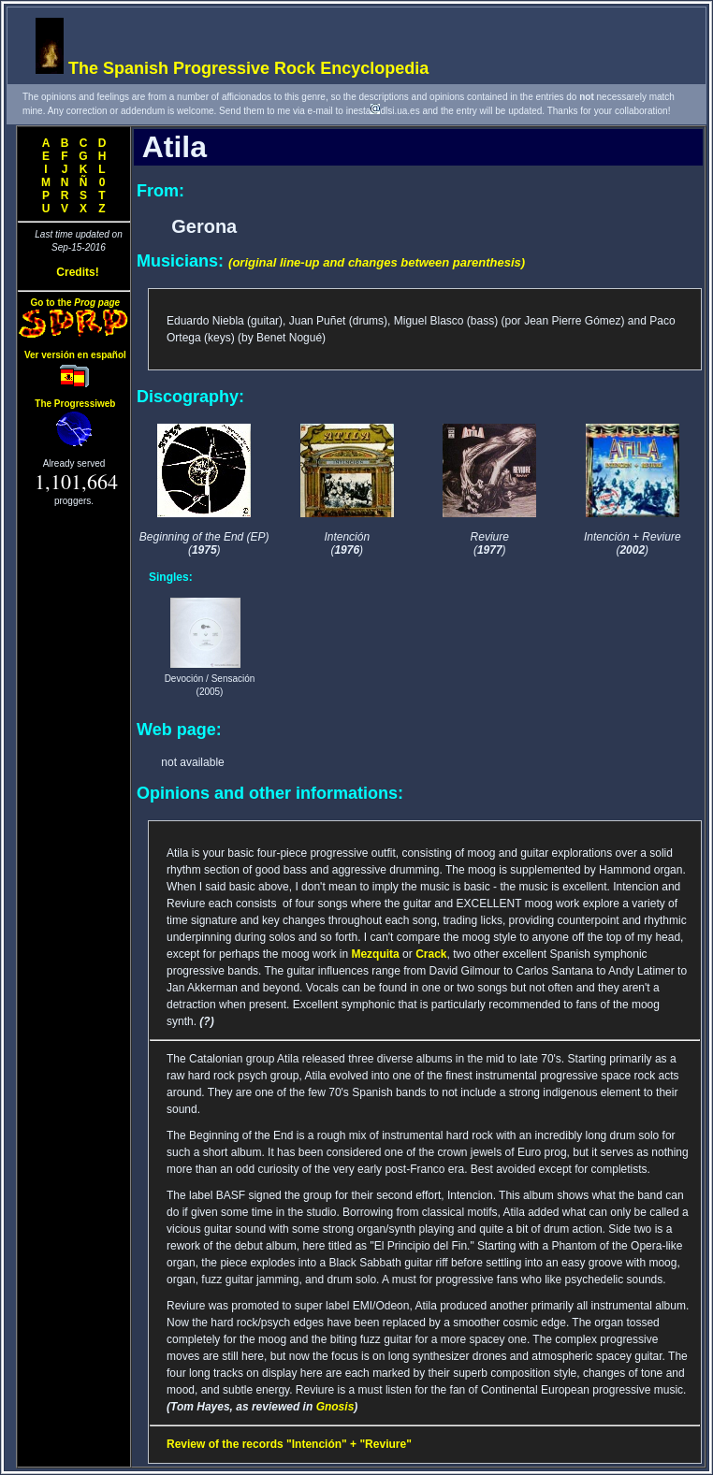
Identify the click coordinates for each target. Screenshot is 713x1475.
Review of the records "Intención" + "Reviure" (289, 1444)
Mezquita (375, 954)
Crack (430, 954)
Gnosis (335, 1406)
